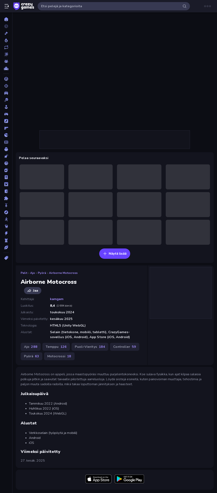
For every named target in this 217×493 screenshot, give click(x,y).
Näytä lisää (114, 253)
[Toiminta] (6, 233)
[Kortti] (6, 170)
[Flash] (6, 121)
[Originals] (6, 54)
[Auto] (6, 92)
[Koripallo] (6, 163)
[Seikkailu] (6, 212)
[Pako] (6, 191)
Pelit (24, 273)
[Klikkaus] (6, 156)
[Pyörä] (6, 205)
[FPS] (6, 128)
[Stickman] (6, 219)
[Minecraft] (6, 184)
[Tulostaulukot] (6, 68)
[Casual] (6, 106)
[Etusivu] (6, 19)
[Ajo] (6, 78)
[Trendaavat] (6, 40)
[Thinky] (6, 226)
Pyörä (42, 273)
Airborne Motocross (63, 273)
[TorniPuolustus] (6, 240)
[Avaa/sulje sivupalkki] (7, 6)
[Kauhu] (6, 149)
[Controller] (6, 114)
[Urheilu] (6, 247)
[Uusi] (6, 33)
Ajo (32, 273)
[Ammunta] (6, 85)
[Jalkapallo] (6, 142)
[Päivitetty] (6, 47)
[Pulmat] (6, 198)
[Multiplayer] (6, 61)
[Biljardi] (6, 99)
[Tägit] (6, 257)
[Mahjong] (6, 177)
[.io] (6, 135)
